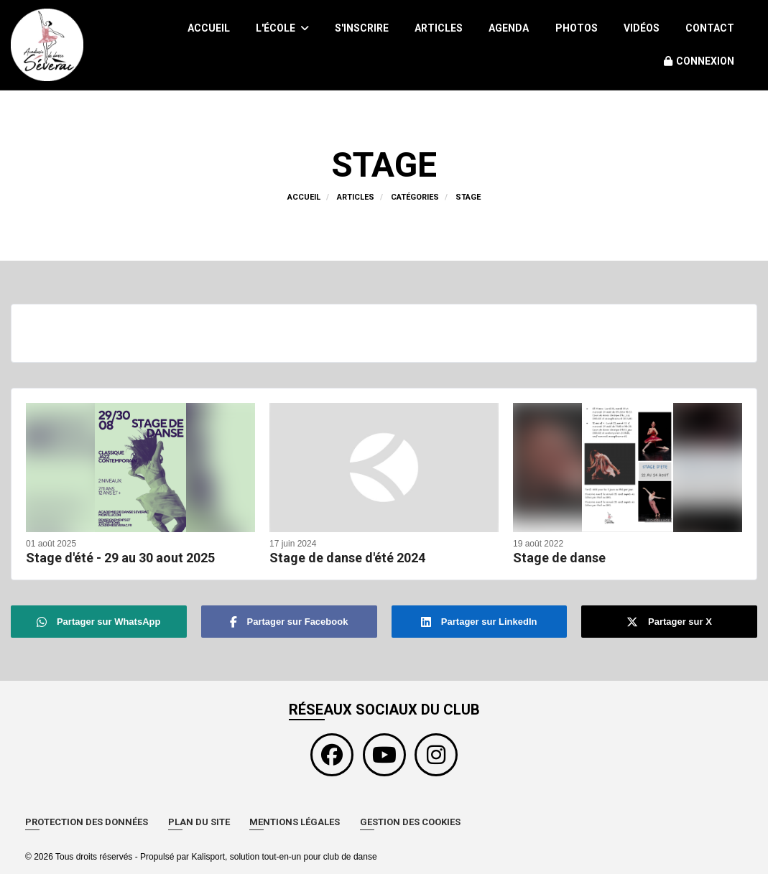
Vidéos (642, 28)
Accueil (209, 28)
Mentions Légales (294, 822)
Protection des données (86, 822)
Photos (576, 28)
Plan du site (199, 822)
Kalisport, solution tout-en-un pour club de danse (283, 857)
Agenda (509, 28)
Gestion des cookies (410, 822)
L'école (282, 28)
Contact (709, 28)
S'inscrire (362, 28)
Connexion (699, 61)
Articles (439, 28)
